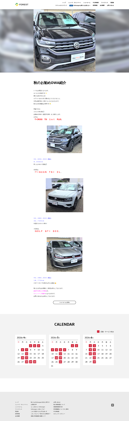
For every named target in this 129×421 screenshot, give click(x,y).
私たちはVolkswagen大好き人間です (40, 394)
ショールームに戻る (64, 305)
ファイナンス (104, 2)
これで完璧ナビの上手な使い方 (39, 403)
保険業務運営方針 (58, 399)
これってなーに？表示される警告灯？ (40, 405)
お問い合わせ (110, 5)
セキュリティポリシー (59, 405)
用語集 (112, 2)
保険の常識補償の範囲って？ (38, 408)
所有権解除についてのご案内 (60, 401)
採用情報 (95, 5)
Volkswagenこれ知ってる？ (38, 401)
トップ (64, 2)
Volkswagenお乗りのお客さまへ (79, 5)
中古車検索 (96, 2)
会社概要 (102, 5)
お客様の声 (34, 396)
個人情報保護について (59, 396)
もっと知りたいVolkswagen (38, 399)
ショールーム (86, 2)
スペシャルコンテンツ (61, 5)
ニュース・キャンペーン (74, 2)
